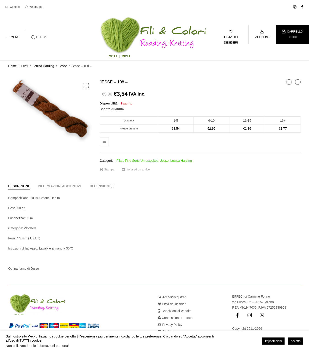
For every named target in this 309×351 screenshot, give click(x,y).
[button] (86, 85)
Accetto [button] (296, 341)
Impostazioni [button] (273, 341)
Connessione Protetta (175, 318)
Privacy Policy (170, 324)
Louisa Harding (43, 66)
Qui (10, 268)
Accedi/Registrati (172, 297)
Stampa (107, 169)
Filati (24, 66)
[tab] (19, 186)
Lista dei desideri (172, 304)
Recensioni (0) (102, 186)
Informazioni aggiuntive (60, 186)
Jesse (63, 66)
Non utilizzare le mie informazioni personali (37, 346)
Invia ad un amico (136, 169)
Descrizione (19, 186)
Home (12, 66)
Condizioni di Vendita (175, 311)
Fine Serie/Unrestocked (141, 160)
